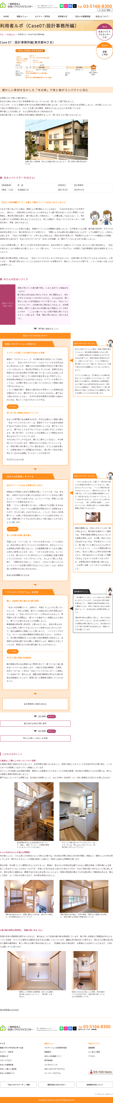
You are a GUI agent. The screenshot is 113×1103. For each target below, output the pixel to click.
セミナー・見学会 (42, 16)
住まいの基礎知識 (82, 16)
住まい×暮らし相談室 (8, 1069)
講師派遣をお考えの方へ (56, 1084)
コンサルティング (51, 1064)
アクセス (91, 1056)
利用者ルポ (62, 16)
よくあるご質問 (104, 10)
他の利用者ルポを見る (9, 1010)
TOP (1, 34)
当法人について (94, 1043)
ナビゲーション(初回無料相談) (55, 1047)
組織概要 (91, 1047)
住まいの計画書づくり (52, 1056)
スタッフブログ (6, 1060)
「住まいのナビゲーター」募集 (18, 1084)
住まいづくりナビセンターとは (11, 1047)
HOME (6, 16)
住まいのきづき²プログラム (54, 1069)
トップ (2, 1043)
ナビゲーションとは (15, 459)
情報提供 (47, 1052)
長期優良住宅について (95, 1084)
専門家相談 (48, 1060)
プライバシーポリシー (105, 1094)
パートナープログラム (52, 1073)
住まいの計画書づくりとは (18, 575)
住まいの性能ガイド (7, 1073)
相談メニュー (22, 16)
